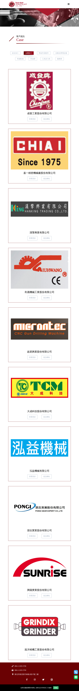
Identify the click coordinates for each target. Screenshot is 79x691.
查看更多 (32, 119)
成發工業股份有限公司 (39, 113)
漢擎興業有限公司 (39, 232)
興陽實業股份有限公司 (39, 590)
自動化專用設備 (61, 53)
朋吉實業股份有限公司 (39, 530)
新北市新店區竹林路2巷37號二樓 (26, 674)
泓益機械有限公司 (39, 471)
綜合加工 (15, 53)
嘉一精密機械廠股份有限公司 (39, 173)
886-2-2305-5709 (20, 670)
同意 (55, 688)
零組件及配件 (44, 53)
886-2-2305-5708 (20, 666)
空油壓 (32, 59)
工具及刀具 (46, 59)
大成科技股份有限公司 (39, 411)
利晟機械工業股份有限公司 (39, 292)
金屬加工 (28, 53)
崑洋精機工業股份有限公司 (39, 649)
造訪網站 (46, 119)
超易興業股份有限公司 (39, 351)
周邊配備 (20, 59)
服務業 (59, 59)
